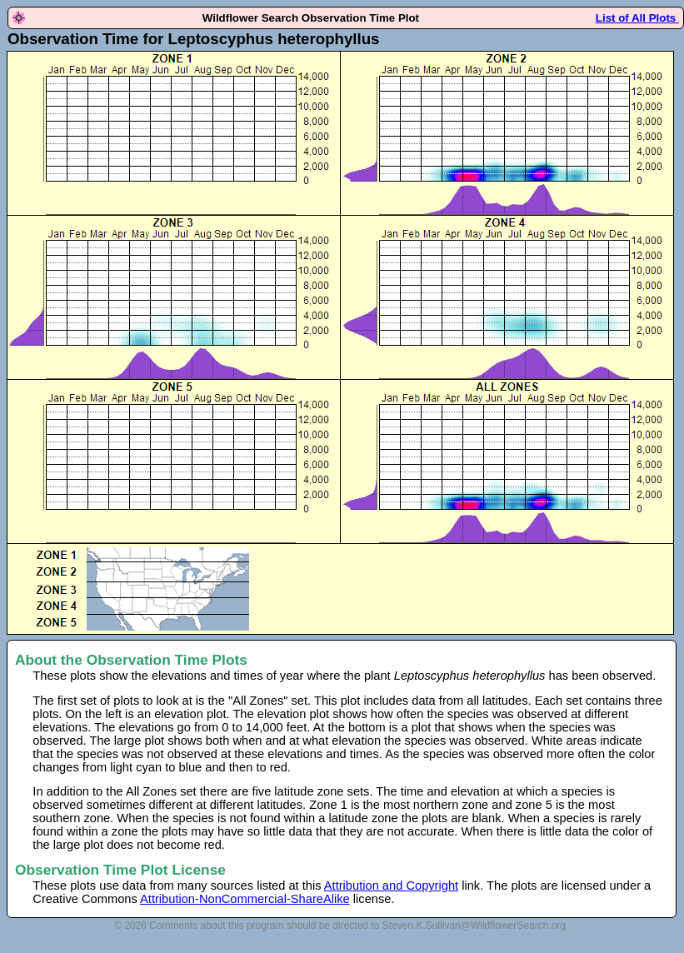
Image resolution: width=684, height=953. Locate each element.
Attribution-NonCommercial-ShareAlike (245, 899)
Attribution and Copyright (391, 885)
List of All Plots (637, 18)
